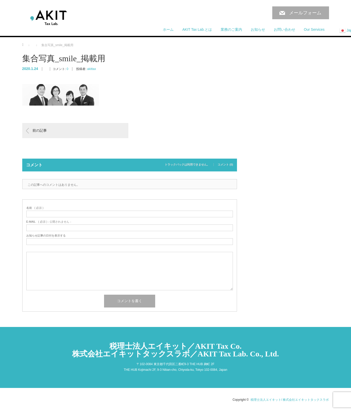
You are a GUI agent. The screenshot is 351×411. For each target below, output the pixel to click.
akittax (91, 69)
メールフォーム (305, 12)
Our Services (314, 29)
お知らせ (258, 29)
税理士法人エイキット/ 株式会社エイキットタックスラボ (290, 400)
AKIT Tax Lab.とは (197, 29)
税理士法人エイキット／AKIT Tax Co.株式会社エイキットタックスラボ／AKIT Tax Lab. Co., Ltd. (175, 350)
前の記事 (39, 130)
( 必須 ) (34, 208)
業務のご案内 (231, 29)
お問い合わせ (284, 29)
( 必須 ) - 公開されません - (48, 221)
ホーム (168, 29)
